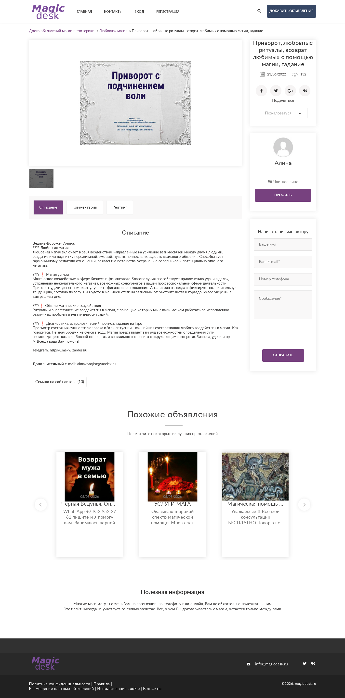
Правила (101, 684)
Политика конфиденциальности (59, 684)
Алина (283, 163)
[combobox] (283, 113)
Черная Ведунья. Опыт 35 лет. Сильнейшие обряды (89, 504)
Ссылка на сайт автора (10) (59, 382)
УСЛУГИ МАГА (172, 504)
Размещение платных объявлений (61, 689)
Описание (48, 207)
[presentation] (283, 333)
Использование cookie (118, 689)
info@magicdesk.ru (267, 664)
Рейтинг (119, 207)
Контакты (152, 689)
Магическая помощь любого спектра (255, 504)
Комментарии (84, 207)
